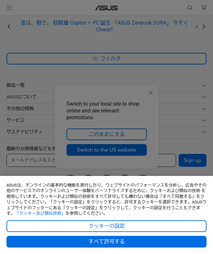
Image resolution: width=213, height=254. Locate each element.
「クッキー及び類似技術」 (40, 213)
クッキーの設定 (107, 226)
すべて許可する (107, 241)
